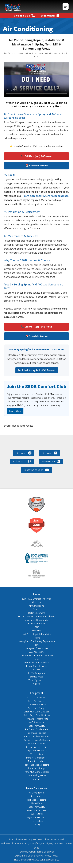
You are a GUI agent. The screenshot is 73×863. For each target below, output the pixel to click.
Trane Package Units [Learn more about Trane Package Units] (36, 775)
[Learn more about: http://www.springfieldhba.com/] (36, 574)
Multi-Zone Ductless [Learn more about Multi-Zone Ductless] (36, 810)
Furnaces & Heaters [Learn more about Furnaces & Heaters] (36, 799)
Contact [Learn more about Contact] (36, 609)
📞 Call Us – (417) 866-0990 (36, 156)
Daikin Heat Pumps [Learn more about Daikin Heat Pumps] (36, 708)
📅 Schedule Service (36, 165)
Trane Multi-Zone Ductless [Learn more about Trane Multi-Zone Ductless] (36, 771)
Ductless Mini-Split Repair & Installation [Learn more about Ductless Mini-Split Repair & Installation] (36, 616)
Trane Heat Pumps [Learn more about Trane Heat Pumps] (36, 768)
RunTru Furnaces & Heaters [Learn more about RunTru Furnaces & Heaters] (36, 739)
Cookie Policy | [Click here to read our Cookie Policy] (35, 855)
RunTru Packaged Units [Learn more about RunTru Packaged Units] (36, 747)
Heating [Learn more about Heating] (36, 637)
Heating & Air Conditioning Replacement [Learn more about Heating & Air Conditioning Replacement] (36, 641)
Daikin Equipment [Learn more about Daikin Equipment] (36, 612)
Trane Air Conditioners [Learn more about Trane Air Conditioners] (36, 757)
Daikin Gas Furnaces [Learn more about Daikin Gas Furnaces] (36, 704)
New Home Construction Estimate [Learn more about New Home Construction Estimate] (36, 655)
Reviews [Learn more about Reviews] (36, 669)
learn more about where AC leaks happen (46, 195)
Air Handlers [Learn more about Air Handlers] (36, 796)
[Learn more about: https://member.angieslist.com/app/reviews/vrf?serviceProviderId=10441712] (36, 525)
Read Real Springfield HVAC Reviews (36, 370)
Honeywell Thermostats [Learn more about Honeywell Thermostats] (36, 648)
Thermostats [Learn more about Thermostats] (36, 754)
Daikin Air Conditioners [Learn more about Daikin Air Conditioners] (36, 697)
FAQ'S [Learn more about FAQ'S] (36, 627)
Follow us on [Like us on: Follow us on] (22, 461)
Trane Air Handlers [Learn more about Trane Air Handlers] (36, 761)
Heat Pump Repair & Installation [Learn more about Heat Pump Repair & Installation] (36, 634)
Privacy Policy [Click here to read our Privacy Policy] (50, 855)
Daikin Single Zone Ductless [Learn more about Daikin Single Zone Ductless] (36, 715)
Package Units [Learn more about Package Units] (36, 813)
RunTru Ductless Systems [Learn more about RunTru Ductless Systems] (36, 736)
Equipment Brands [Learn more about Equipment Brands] (36, 623)
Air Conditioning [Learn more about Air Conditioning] (36, 605)
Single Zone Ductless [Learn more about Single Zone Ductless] (37, 750)
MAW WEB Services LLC (46, 859)
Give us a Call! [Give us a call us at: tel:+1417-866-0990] (24, 15)
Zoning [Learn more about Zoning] (36, 778)
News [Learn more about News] (36, 658)
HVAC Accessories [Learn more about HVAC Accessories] (36, 651)
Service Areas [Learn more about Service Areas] (36, 676)
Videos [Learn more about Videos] (36, 683)
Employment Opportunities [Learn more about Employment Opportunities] (36, 619)
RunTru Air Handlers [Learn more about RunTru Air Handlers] (36, 732)
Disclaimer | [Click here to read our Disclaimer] (21, 855)
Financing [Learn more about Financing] (36, 630)
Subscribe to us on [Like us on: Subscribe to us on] (36, 470)
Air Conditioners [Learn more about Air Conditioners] (36, 792)
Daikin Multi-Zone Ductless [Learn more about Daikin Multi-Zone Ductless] (36, 711)
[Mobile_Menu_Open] (65, 6)
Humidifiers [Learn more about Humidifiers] (36, 803)
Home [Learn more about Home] (36, 644)
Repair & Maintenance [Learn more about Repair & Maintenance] (36, 665)
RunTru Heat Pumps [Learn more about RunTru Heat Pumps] (36, 743)
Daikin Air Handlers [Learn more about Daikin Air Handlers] (37, 700)
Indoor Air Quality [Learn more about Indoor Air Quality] (36, 725)
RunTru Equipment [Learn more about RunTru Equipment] (36, 673)
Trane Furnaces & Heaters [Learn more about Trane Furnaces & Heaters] (36, 764)
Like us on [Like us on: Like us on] (24, 453)
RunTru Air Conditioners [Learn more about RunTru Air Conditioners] (36, 729)
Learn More (15, 410)
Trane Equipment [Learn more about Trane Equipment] (36, 680)
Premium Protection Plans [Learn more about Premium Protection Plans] (36, 662)
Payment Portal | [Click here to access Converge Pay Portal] (28, 851)
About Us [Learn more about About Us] (36, 602)
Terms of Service (45, 851)
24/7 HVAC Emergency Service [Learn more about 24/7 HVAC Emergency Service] (36, 598)
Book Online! (50, 15)
